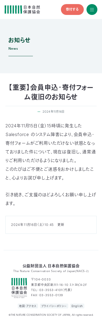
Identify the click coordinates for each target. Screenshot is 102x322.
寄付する (72, 9)
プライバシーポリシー (54, 306)
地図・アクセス (28, 306)
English (77, 306)
